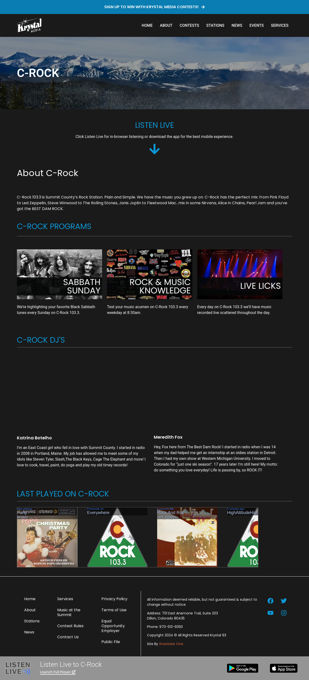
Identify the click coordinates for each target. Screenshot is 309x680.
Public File (110, 642)
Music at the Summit (68, 612)
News (237, 25)
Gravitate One (171, 643)
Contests (189, 25)
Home (147, 25)
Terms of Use (113, 610)
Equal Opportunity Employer (113, 625)
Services (279, 25)
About (166, 25)
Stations (215, 25)
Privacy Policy (114, 599)
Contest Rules (70, 626)
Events (256, 25)
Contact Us (68, 637)
